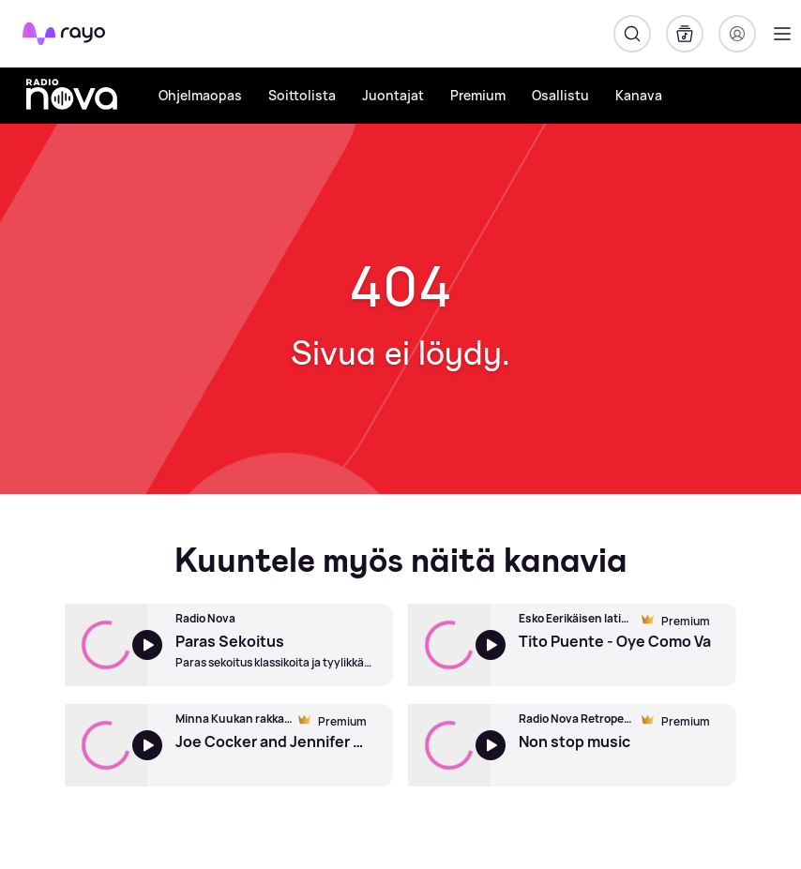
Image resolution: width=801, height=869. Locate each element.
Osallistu (560, 95)
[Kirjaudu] (737, 33)
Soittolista (302, 95)
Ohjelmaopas (200, 95)
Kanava (638, 95)
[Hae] (632, 33)
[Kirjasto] (684, 33)
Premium (478, 95)
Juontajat (393, 95)
